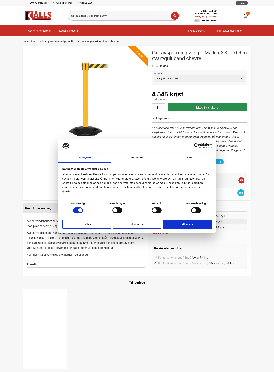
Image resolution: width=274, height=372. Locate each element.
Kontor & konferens (39, 30)
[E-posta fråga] (241, 180)
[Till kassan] (247, 16)
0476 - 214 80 (209, 10)
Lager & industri (68, 30)
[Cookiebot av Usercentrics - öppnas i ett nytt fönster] (196, 145)
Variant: (158, 73)
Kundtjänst (200, 17)
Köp (32, 360)
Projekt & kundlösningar (228, 30)
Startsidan (29, 41)
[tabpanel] (85, 238)
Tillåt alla (187, 224)
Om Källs (212, 17)
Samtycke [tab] (84, 157)
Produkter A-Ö (196, 30)
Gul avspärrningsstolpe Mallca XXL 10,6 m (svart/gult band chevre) (79, 41)
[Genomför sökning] (175, 16)
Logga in (241, 3)
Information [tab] (137, 157)
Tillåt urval (137, 224)
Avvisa (87, 224)
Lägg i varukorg (207, 107)
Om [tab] (189, 157)
